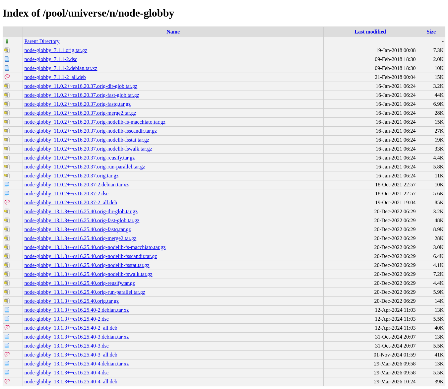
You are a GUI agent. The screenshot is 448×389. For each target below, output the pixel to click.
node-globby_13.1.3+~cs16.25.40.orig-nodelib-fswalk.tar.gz (88, 274)
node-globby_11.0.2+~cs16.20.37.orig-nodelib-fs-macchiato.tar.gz (94, 122)
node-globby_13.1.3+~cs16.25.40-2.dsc (66, 319)
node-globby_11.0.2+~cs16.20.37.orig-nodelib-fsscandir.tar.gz (90, 131)
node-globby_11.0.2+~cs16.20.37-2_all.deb (70, 202)
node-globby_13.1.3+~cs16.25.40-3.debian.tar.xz (76, 337)
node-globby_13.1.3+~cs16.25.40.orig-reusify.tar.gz (79, 283)
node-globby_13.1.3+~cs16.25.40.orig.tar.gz (71, 301)
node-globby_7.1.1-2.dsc (50, 59)
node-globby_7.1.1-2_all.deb (55, 77)
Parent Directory (41, 41)
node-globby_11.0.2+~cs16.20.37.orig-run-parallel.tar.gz (84, 166)
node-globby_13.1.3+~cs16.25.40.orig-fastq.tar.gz (77, 229)
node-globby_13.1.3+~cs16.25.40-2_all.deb (70, 328)
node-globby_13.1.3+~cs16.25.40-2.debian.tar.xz (76, 310)
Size (431, 31)
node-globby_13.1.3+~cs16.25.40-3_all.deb (70, 354)
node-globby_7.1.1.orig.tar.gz (55, 50)
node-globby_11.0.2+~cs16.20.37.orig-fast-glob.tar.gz (81, 95)
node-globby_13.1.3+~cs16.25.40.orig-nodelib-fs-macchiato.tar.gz (94, 247)
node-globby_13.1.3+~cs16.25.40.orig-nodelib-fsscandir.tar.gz (90, 256)
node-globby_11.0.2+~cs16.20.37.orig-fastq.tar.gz (77, 104)
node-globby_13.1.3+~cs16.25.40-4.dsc (66, 372)
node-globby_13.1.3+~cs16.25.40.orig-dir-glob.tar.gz (80, 211)
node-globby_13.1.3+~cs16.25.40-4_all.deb (70, 381)
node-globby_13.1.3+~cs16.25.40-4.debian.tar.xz (76, 363)
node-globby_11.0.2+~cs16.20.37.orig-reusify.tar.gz (79, 158)
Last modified (370, 31)
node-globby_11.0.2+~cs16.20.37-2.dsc (66, 193)
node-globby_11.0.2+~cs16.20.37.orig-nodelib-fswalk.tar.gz (88, 149)
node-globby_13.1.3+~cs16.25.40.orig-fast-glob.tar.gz (81, 220)
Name (173, 31)
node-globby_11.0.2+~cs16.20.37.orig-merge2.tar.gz (80, 113)
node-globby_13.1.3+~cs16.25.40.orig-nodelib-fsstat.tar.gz (86, 265)
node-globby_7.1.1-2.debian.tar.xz (60, 68)
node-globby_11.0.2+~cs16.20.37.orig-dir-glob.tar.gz (80, 86)
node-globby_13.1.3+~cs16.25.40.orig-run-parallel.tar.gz (84, 292)
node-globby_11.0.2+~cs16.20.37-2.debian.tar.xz (76, 184)
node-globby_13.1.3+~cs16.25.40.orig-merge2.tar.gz (80, 238)
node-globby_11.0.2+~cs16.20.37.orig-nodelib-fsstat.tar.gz (86, 140)
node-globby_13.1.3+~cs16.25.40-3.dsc (66, 346)
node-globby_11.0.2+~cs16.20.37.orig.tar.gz (71, 175)
